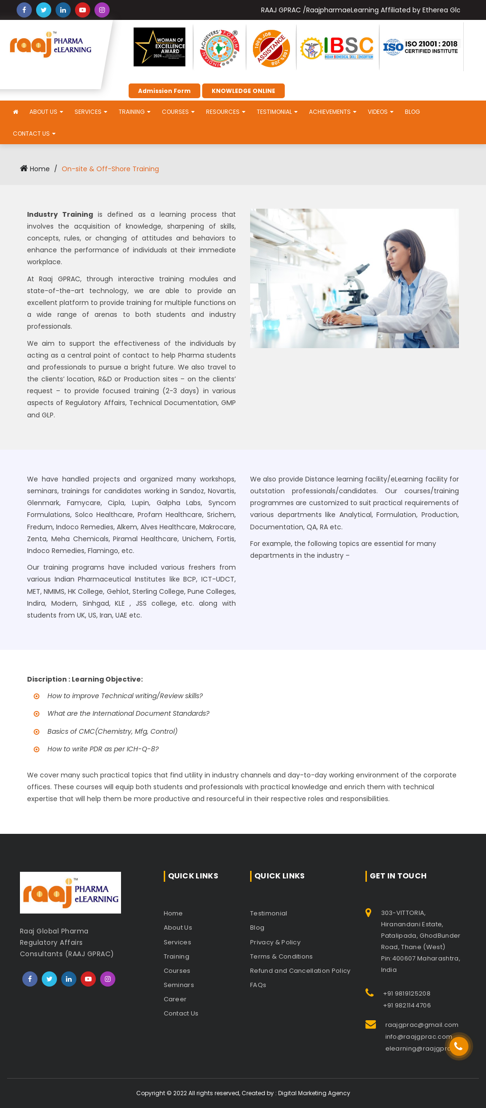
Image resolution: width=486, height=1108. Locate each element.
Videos (378, 112)
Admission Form (164, 91)
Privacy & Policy (275, 942)
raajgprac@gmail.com (422, 1024)
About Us (43, 112)
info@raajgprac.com (419, 1036)
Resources (223, 112)
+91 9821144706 (407, 1005)
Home (35, 169)
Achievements (330, 112)
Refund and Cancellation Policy (300, 970)
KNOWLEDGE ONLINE (243, 91)
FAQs (258, 984)
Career (175, 999)
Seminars (179, 984)
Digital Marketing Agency (314, 1093)
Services (88, 112)
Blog (412, 112)
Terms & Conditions (281, 956)
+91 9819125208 (406, 993)
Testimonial (274, 112)
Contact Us (31, 133)
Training (132, 112)
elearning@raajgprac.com (428, 1048)
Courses (175, 112)
